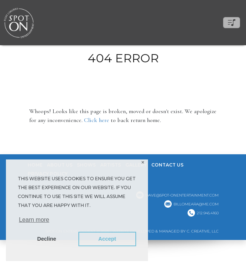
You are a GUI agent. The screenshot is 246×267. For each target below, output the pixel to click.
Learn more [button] (34, 220)
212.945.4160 (208, 213)
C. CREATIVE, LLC (203, 231)
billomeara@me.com (196, 204)
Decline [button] (46, 239)
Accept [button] (107, 239)
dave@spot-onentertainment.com (182, 195)
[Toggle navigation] (231, 23)
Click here (96, 120)
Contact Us (167, 165)
